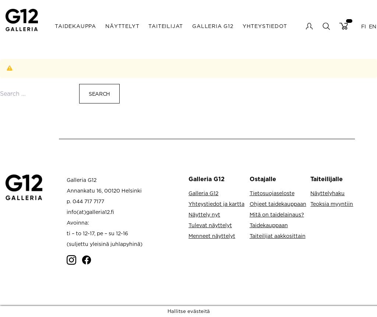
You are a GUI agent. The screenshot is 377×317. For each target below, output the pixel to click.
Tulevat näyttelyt (210, 225)
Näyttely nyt (204, 214)
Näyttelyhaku (327, 193)
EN (372, 26)
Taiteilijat (165, 26)
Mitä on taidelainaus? (277, 214)
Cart (343, 26)
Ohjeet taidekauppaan (278, 204)
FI (363, 26)
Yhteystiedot (265, 26)
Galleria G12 (212, 26)
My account (309, 26)
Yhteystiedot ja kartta (216, 204)
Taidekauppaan (269, 225)
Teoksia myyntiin (331, 204)
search (326, 26)
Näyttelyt (122, 26)
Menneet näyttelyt (211, 236)
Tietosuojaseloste (272, 193)
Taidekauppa (75, 26)
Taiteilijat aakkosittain (278, 236)
